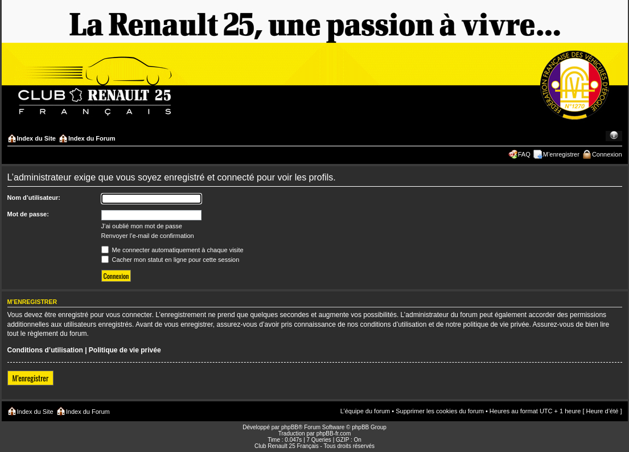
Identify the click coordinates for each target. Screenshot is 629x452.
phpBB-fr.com (333, 433)
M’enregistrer (561, 154)
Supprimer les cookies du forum (440, 411)
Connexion (607, 154)
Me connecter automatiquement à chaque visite (172, 249)
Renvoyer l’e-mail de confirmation (147, 235)
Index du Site (36, 138)
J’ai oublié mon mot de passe (141, 226)
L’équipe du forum (365, 411)
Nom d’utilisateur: (34, 197)
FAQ (524, 154)
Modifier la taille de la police (614, 136)
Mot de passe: (28, 214)
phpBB (289, 427)
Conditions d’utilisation (45, 350)
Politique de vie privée (125, 350)
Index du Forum (92, 138)
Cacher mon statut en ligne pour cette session (170, 259)
